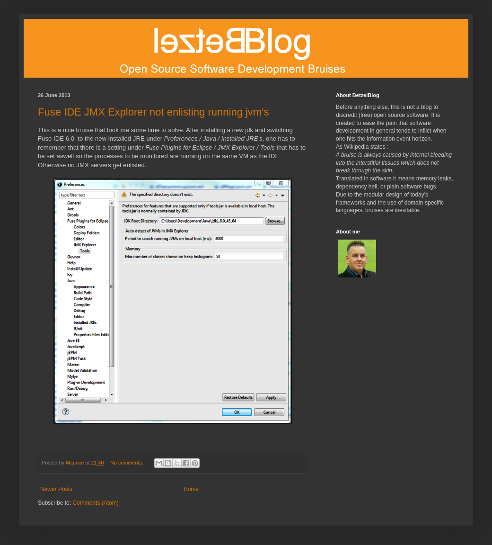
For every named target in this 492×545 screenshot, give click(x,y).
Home (191, 489)
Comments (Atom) (95, 503)
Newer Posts (56, 489)
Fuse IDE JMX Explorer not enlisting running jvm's (153, 112)
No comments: (127, 462)
